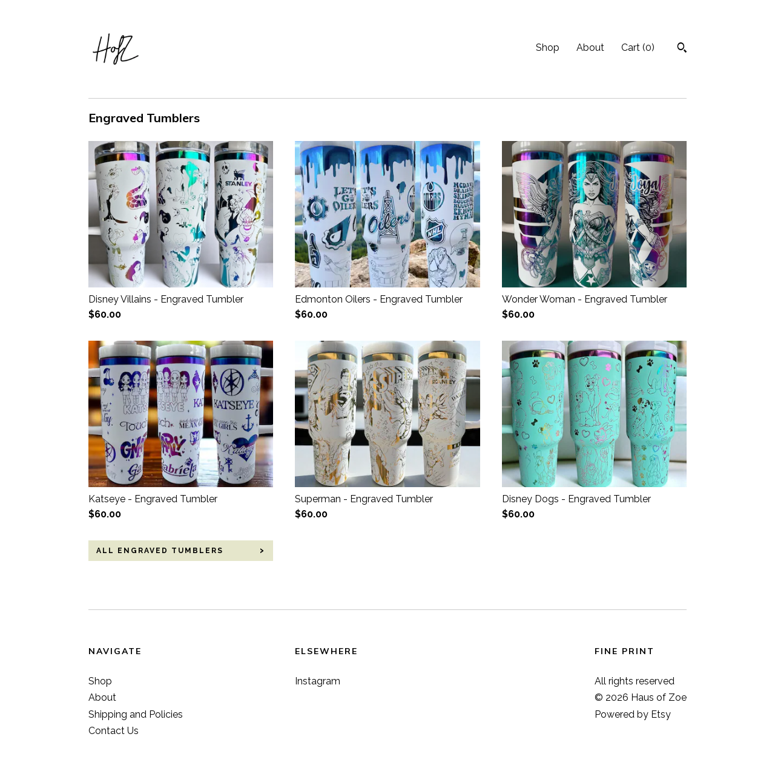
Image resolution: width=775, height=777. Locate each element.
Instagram (317, 681)
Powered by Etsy (633, 714)
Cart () (638, 47)
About (590, 47)
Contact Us (113, 730)
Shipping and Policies (135, 714)
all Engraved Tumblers (159, 550)
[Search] (682, 49)
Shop (547, 47)
